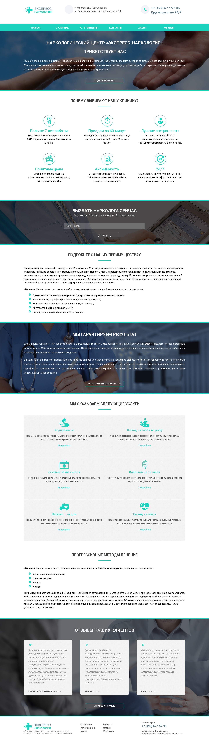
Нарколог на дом (64, 514)
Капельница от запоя (144, 472)
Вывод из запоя (144, 514)
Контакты (115, 27)
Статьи (107, 728)
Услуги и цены (88, 27)
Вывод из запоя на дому (145, 430)
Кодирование (64, 430)
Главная (35, 27)
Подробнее (64, 445)
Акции (142, 27)
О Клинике (62, 27)
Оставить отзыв (104, 706)
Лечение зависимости (64, 472)
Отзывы (169, 27)
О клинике (86, 724)
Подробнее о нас (104, 80)
